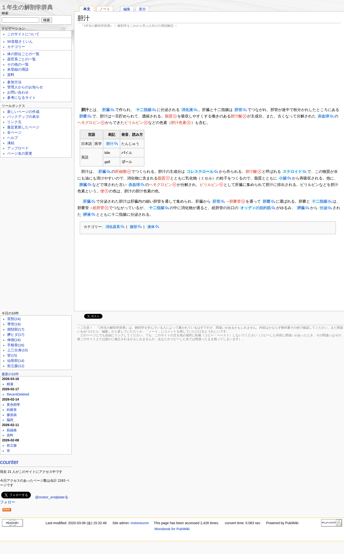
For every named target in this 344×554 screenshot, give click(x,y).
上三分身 (17, 350)
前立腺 (15, 366)
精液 (10, 384)
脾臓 (83, 185)
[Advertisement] (209, 66)
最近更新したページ (23, 127)
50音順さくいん (19, 41)
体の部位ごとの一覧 (23, 54)
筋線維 (12, 430)
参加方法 (14, 82)
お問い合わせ (18, 92)
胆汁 (109, 144)
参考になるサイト (21, 98)
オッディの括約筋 (255, 208)
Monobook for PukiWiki (171, 529)
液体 (151, 227)
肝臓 (106, 110)
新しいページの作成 (23, 112)
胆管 (238, 110)
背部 (14, 319)
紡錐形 (12, 410)
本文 (86, 9)
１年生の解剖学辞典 (27, 7)
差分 (142, 9)
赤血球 (323, 116)
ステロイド (292, 171)
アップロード (18, 148)
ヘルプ (12, 138)
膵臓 (301, 208)
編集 (126, 9)
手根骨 (15, 345)
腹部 (133, 227)
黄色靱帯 (13, 404)
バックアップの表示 (23, 117)
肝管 (216, 201)
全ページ (14, 132)
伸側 (14, 340)
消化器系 (113, 227)
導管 (14, 324)
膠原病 (12, 415)
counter (9, 462)
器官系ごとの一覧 (21, 59)
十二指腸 (143, 110)
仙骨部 (15, 361)
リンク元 (14, 122)
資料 (10, 75)
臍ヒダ (15, 335)
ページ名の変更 (19, 153)
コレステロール (200, 171)
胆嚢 (83, 116)
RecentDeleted (18, 394)
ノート (104, 9)
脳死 (10, 420)
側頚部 (15, 329)
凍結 (10, 143)
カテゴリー (16, 47)
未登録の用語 (18, 69)
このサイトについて (23, 34)
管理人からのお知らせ (25, 87)
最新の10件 (10, 374)
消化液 (187, 110)
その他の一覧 (18, 64)
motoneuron (139, 523)
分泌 (323, 208)
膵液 (87, 214)
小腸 (283, 178)
